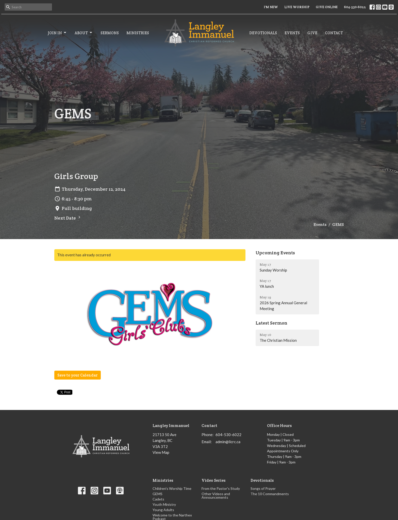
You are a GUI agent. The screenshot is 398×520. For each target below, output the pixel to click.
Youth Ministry (164, 504)
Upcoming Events (275, 253)
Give (312, 32)
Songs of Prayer (263, 488)
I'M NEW (271, 7)
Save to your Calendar (77, 375)
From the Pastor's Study (221, 488)
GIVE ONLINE (327, 7)
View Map (161, 452)
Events (292, 32)
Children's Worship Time (172, 488)
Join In (57, 32)
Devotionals (263, 32)
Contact (334, 32)
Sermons (110, 32)
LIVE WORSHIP (296, 7)
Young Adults (163, 510)
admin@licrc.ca (227, 441)
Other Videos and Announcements (216, 495)
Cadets (158, 499)
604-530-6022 (355, 7)
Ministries (137, 32)
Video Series (213, 480)
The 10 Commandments (270, 494)
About (84, 32)
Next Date (68, 218)
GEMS (157, 494)
